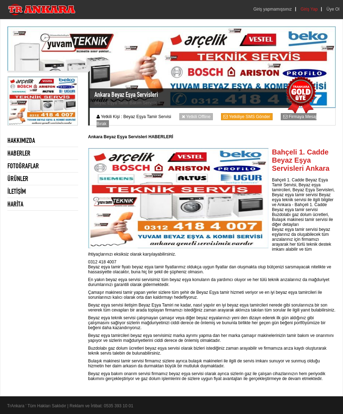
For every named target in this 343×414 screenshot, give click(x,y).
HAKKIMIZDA (21, 140)
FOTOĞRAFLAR (23, 166)
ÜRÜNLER (17, 178)
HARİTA (15, 204)
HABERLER (18, 153)
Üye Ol (332, 9)
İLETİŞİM (16, 191)
